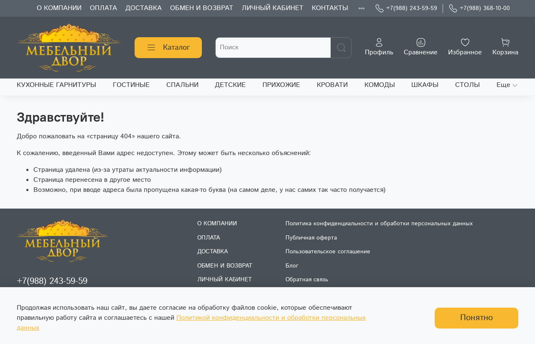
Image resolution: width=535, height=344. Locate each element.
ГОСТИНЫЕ (131, 85)
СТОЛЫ (467, 85)
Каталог (168, 47)
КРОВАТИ (332, 85)
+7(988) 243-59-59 (406, 8)
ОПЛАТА (103, 8)
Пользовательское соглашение (327, 251)
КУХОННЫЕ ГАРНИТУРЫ (56, 85)
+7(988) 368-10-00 (479, 8)
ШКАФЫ (424, 85)
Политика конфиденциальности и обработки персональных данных (379, 223)
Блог (291, 266)
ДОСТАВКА (143, 8)
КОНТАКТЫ (330, 8)
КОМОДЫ (379, 85)
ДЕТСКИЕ (230, 85)
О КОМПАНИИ (59, 8)
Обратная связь (306, 279)
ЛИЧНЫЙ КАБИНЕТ (272, 8)
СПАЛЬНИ (182, 85)
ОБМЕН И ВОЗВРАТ (201, 8)
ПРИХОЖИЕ (281, 85)
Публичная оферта (311, 238)
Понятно (476, 318)
